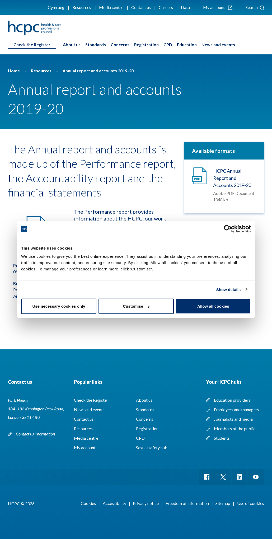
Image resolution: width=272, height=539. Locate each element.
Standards (95, 44)
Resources (81, 7)
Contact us (141, 7)
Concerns (120, 44)
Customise (136, 306)
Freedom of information (187, 503)
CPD (167, 44)
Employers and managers (236, 409)
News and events (218, 44)
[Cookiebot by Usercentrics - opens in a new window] (228, 229)
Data (185, 7)
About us (72, 44)
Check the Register (31, 44)
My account (217, 7)
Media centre (111, 7)
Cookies (88, 503)
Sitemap (222, 503)
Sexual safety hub (151, 447)
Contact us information (36, 433)
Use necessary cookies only (58, 306)
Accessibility (114, 503)
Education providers (232, 399)
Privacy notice (146, 503)
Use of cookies (250, 503)
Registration (146, 44)
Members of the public (234, 428)
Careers (166, 7)
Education (187, 44)
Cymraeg (56, 7)
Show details (228, 289)
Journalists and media (233, 418)
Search (255, 7)
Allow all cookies (213, 306)
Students (222, 437)
